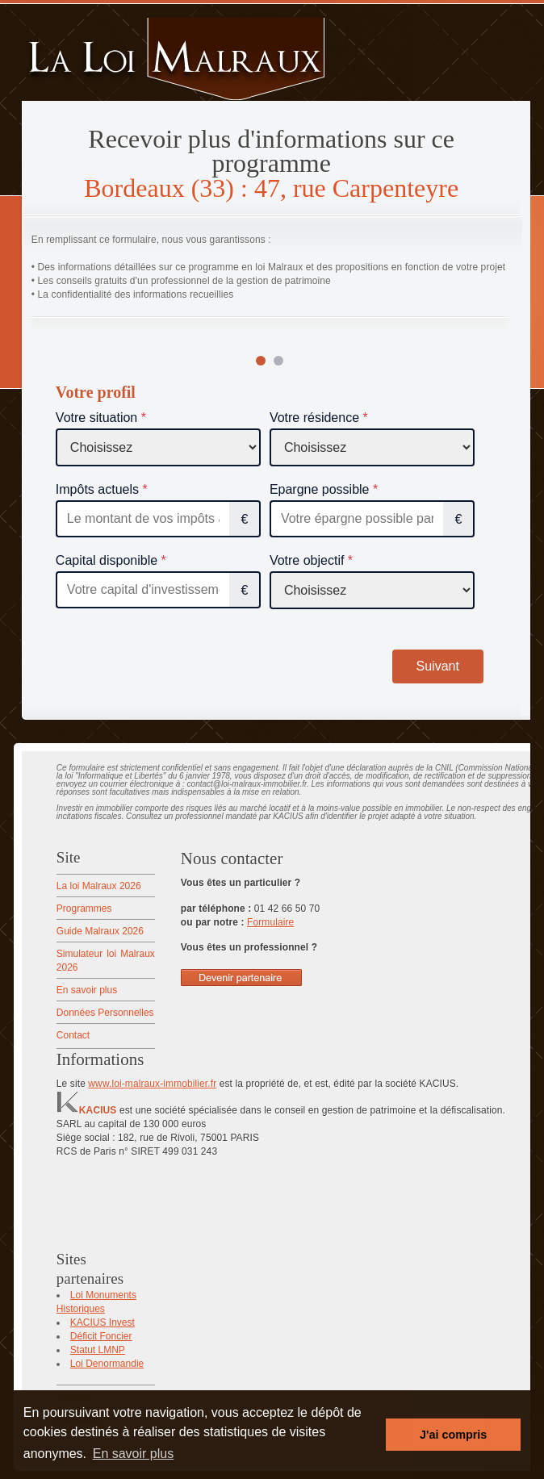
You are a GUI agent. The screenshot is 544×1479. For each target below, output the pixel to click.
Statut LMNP (97, 1350)
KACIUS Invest (102, 1322)
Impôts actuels (97, 489)
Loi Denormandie (107, 1363)
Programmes (84, 908)
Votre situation (96, 417)
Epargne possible (320, 489)
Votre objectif (307, 560)
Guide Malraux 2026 (100, 931)
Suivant (437, 666)
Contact (73, 1035)
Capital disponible (106, 560)
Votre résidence (314, 417)
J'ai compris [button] (453, 1434)
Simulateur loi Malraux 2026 (105, 960)
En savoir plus (86, 990)
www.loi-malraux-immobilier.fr (152, 1083)
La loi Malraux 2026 (98, 886)
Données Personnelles (105, 1012)
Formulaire (270, 922)
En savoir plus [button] (133, 1453)
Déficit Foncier (101, 1336)
